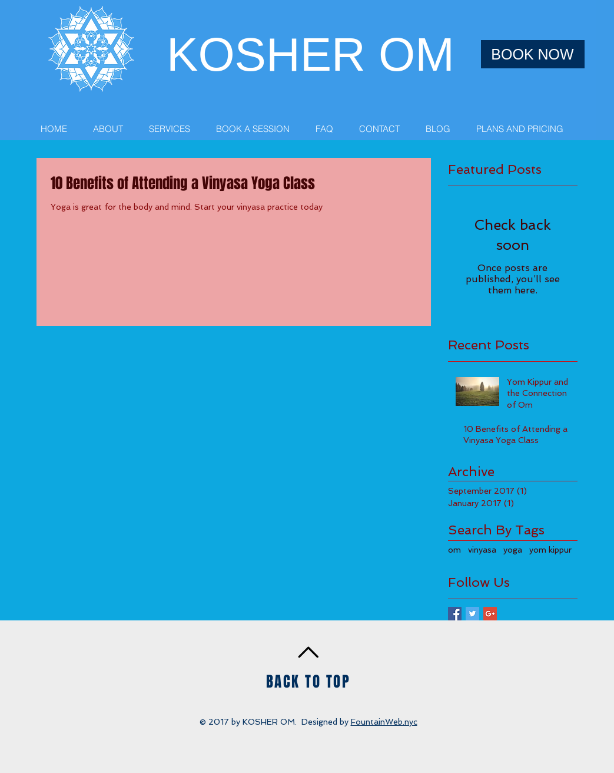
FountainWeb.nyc (384, 721)
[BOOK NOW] (533, 54)
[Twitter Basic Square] (472, 613)
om (454, 549)
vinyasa (482, 549)
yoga (512, 549)
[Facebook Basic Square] (455, 613)
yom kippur (550, 549)
